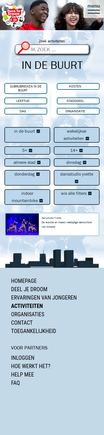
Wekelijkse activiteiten (77, 135)
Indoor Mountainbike (27, 197)
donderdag (27, 174)
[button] (93, 9)
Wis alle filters (76, 193)
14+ (76, 150)
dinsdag (76, 162)
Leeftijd (22, 101)
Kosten (75, 86)
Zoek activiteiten (52, 41)
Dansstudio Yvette (76, 178)
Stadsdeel (75, 101)
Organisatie (75, 111)
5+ (27, 150)
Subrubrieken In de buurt (26, 88)
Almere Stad (27, 162)
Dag (23, 111)
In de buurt (27, 131)
